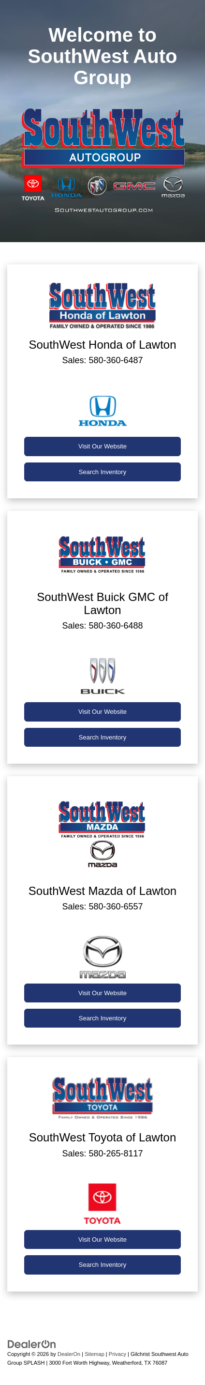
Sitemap (94, 1354)
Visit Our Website (102, 446)
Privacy (117, 1354)
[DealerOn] (32, 1343)
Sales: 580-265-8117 (102, 1153)
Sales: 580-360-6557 (102, 906)
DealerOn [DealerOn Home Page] (69, 1354)
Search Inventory (102, 472)
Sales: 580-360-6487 (102, 360)
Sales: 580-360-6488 (102, 626)
